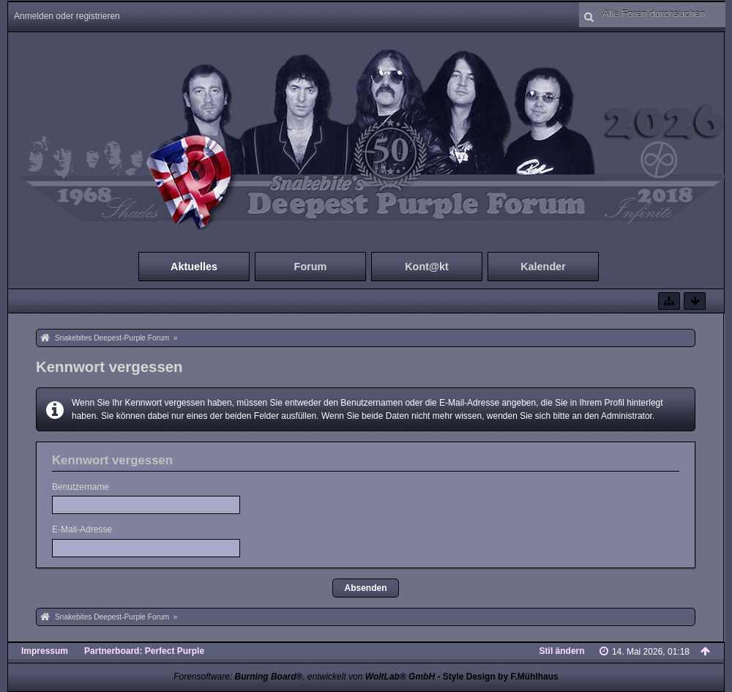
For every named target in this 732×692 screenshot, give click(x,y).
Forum (310, 266)
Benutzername (80, 487)
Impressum (44, 651)
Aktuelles (194, 266)
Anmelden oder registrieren (67, 16)
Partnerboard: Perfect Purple (144, 651)
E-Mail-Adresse (82, 529)
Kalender (543, 266)
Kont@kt (427, 266)
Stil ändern (562, 651)
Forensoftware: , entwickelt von (304, 676)
